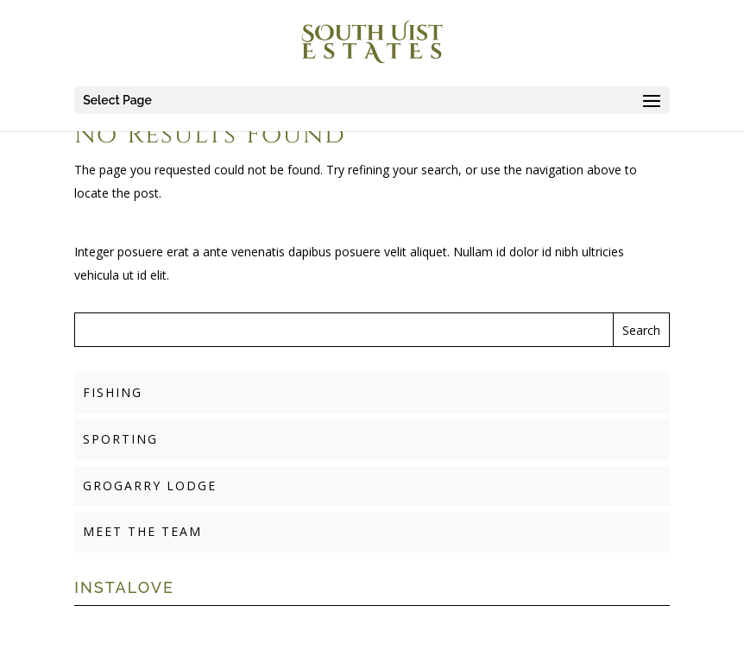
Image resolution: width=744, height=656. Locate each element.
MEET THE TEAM (142, 531)
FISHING (112, 392)
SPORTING (120, 439)
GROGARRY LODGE (150, 485)
